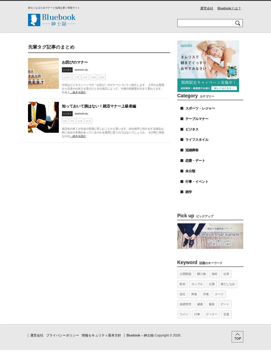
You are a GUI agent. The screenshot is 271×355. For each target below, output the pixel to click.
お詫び (67, 77)
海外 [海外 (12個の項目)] (214, 274)
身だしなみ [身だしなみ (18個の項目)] (228, 284)
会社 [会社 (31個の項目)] (182, 294)
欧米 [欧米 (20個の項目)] (182, 284)
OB (65, 121)
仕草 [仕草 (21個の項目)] (226, 274)
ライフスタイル (196, 139)
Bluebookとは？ (229, 8)
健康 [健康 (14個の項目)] (200, 304)
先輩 (85, 77)
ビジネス (67, 70)
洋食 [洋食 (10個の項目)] (206, 294)
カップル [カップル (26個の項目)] (197, 284)
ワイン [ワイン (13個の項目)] (184, 314)
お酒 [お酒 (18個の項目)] (212, 284)
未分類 (190, 171)
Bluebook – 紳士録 (140, 335)
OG (72, 121)
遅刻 (101, 77)
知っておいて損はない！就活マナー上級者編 (99, 106)
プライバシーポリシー (62, 335)
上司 (76, 77)
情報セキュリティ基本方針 (101, 335)
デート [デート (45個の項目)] (225, 304)
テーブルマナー (196, 119)
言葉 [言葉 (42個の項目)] (226, 314)
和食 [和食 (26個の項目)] (194, 294)
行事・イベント (196, 181)
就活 (88, 121)
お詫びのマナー (75, 62)
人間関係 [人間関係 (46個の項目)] (185, 274)
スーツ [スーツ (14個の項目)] (219, 294)
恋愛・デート (195, 160)
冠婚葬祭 (192, 150)
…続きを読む (78, 92)
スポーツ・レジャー (200, 108)
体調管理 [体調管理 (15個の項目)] (185, 304)
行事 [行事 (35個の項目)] (197, 314)
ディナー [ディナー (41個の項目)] (211, 314)
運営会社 (206, 8)
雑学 (188, 192)
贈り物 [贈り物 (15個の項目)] (201, 274)
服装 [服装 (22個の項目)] (212, 304)
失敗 (93, 77)
